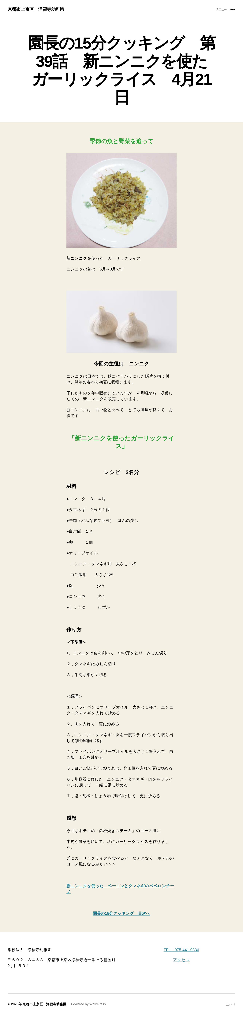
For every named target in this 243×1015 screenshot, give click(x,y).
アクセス (181, 960)
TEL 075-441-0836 (181, 950)
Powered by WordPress (88, 1004)
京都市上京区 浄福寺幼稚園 (36, 9)
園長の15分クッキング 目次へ (121, 913)
